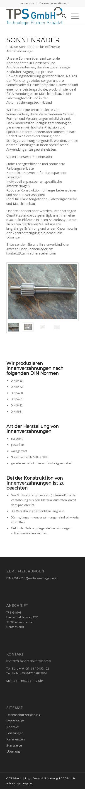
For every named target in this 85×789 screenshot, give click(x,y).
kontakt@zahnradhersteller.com (28, 661)
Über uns (13, 751)
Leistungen (15, 733)
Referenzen (15, 739)
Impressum (27, 3)
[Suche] (61, 16)
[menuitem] (26, 3)
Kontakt (12, 727)
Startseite (14, 745)
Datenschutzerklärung (53, 3)
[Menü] (72, 16)
